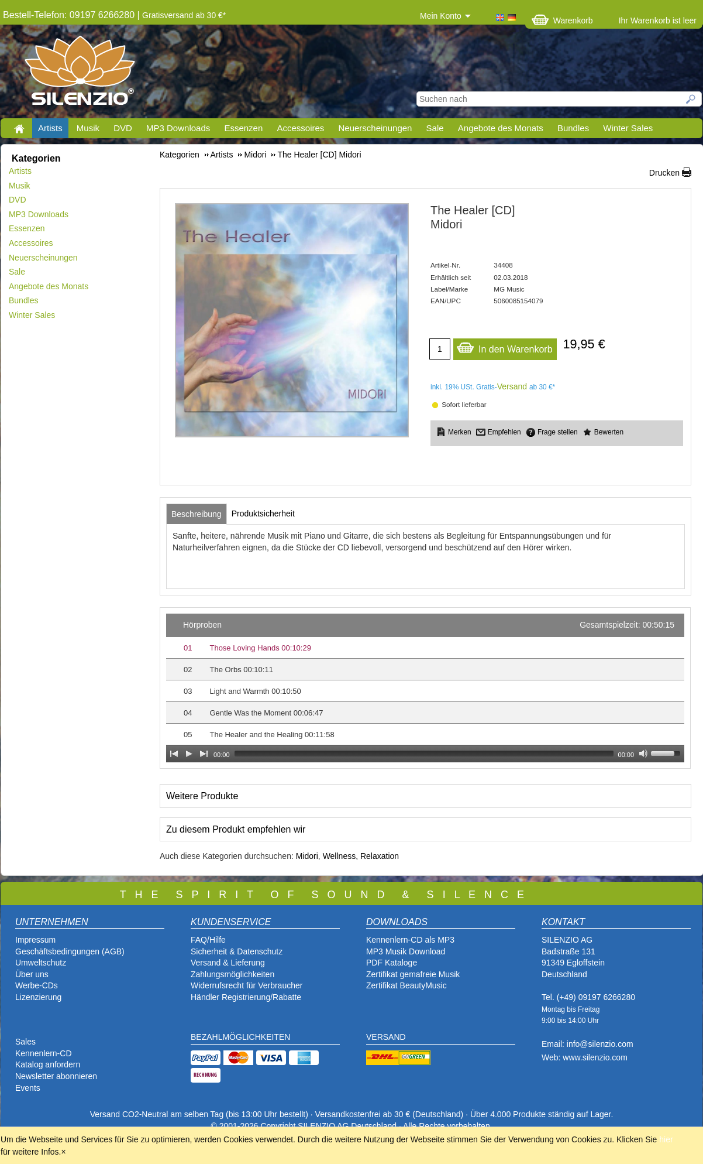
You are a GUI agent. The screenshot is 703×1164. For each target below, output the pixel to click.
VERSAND (386, 1037)
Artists (50, 128)
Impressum (35, 939)
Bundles (573, 128)
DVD (122, 128)
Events (27, 1088)
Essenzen (243, 128)
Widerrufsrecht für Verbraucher (246, 985)
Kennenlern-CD (43, 1053)
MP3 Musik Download (405, 951)
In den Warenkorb (504, 346)
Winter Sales (628, 128)
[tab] (196, 514)
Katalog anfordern (47, 1064)
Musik (88, 128)
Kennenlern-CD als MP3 (410, 939)
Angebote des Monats (500, 128)
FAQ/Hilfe (208, 939)
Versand (512, 386)
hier (666, 1139)
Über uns (32, 974)
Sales (25, 1041)
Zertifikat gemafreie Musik (413, 974)
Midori (307, 856)
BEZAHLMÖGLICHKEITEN (240, 1037)
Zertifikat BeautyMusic (406, 985)
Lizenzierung (38, 997)
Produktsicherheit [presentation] (263, 513)
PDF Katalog (389, 962)
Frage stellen (557, 432)
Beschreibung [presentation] (196, 514)
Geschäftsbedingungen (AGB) (70, 951)
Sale (435, 128)
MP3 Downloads (178, 128)
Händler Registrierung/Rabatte (246, 997)
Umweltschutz (40, 962)
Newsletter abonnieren (56, 1076)
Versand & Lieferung (228, 962)
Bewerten (608, 432)
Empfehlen (504, 432)
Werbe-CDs (36, 985)
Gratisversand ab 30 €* (184, 15)
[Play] (189, 753)
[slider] (424, 753)
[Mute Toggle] (643, 753)
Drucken (664, 172)
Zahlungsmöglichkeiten (232, 974)
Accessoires (300, 128)
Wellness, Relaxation (361, 856)
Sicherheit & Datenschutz (236, 951)
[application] (425, 688)
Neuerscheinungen (375, 128)
